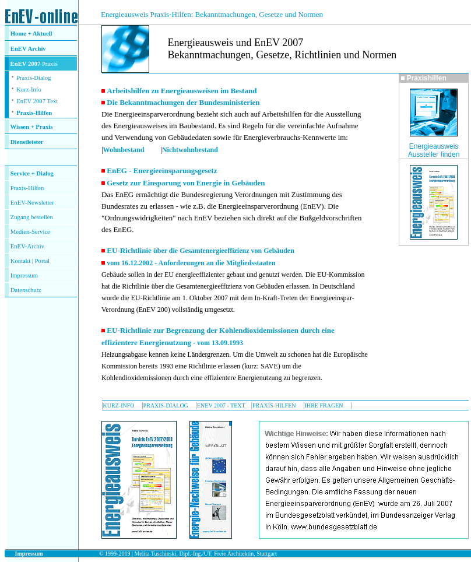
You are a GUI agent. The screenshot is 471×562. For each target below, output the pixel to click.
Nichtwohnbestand (190, 150)
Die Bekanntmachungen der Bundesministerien (183, 102)
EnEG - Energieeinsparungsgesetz (162, 170)
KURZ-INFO (119, 405)
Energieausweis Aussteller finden (434, 150)
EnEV (19, 48)
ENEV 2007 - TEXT (221, 405)
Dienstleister (27, 142)
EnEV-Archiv (27, 246)
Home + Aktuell (31, 33)
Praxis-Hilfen (34, 113)
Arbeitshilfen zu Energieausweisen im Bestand (181, 90)
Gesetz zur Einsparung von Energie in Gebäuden (186, 182)
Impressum (24, 275)
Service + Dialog (32, 173)
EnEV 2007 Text (37, 101)
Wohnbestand (124, 150)
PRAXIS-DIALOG (165, 405)
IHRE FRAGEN (324, 405)
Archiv (37, 48)
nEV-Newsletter (34, 202)
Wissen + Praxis (31, 127)
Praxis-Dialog (33, 78)
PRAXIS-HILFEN (274, 405)
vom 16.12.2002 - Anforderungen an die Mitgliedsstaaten (191, 263)
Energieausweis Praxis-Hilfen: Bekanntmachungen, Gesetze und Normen (212, 14)
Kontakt (20, 261)
